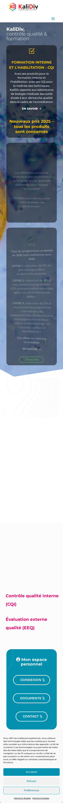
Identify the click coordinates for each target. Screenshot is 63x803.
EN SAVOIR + (31, 108)
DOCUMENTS (30, 698)
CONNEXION (30, 680)
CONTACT (31, 716)
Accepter (31, 771)
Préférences (31, 790)
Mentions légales (22, 798)
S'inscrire (31, 359)
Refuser (31, 781)
